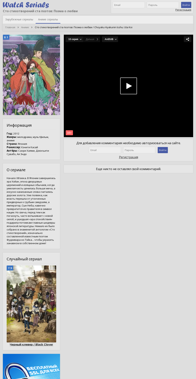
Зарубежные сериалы (19, 19)
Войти (186, 5)
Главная (10, 27)
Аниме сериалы (48, 19)
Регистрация (183, 9)
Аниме (25, 27)
